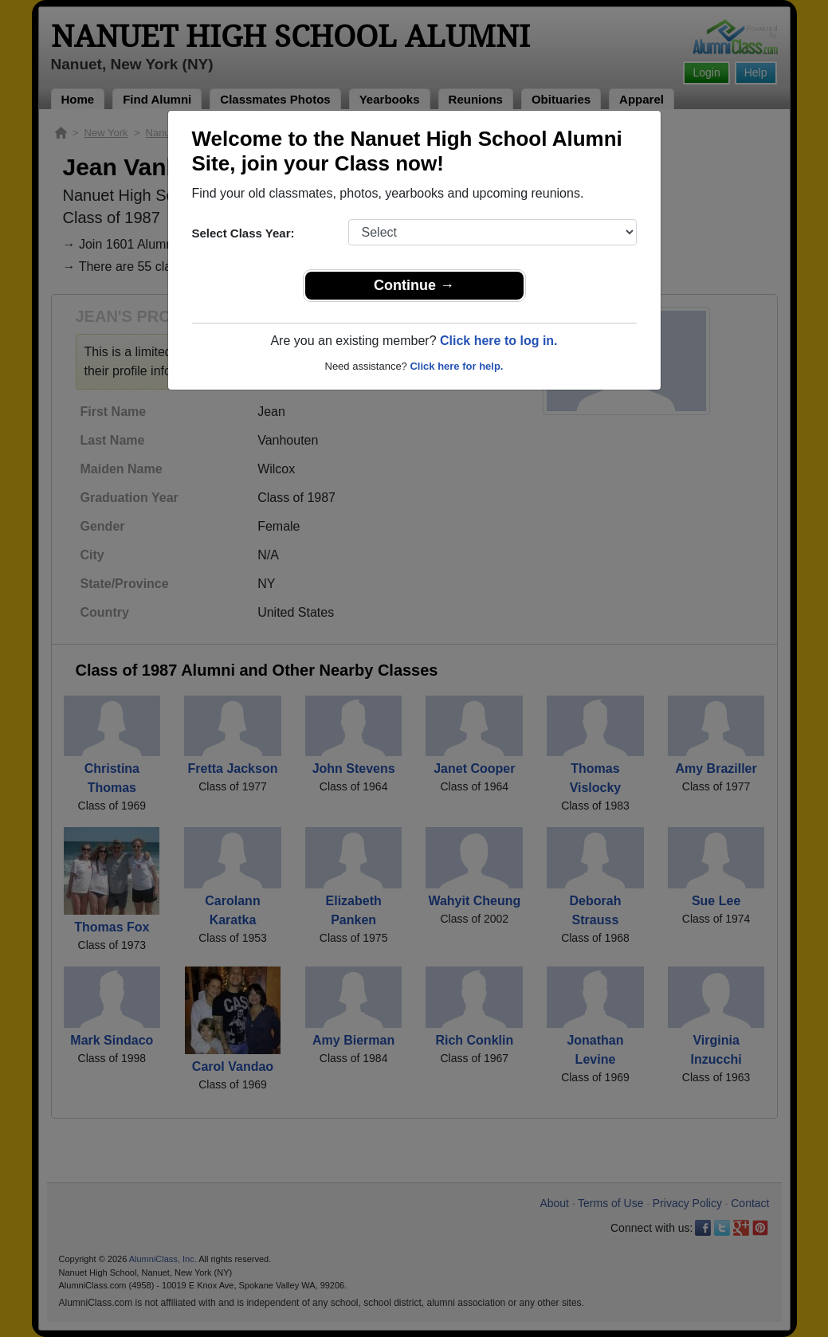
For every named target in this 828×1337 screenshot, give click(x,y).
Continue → (414, 285)
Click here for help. (456, 366)
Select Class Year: (243, 233)
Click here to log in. (499, 340)
